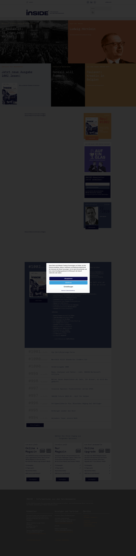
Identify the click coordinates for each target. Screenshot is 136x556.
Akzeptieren (68, 278)
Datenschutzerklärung (70, 290)
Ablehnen (68, 283)
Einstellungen (68, 287)
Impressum (63, 290)
